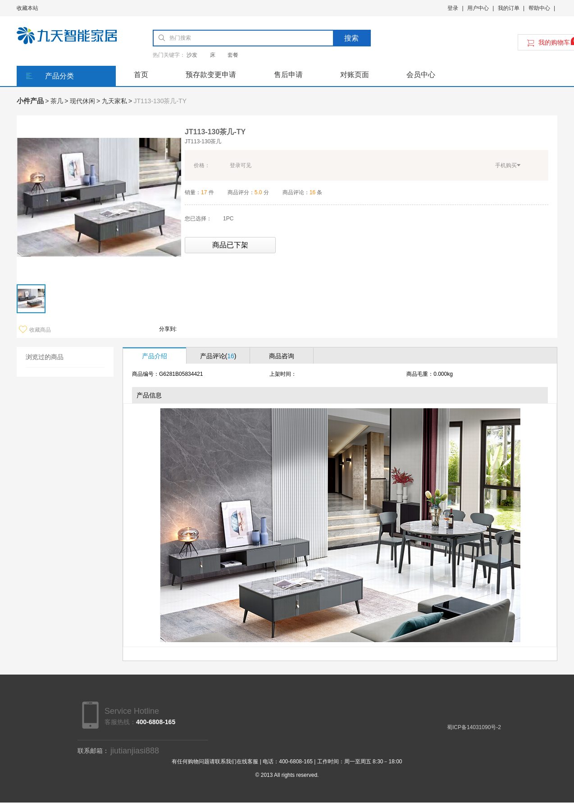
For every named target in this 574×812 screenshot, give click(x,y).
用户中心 (478, 8)
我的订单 (508, 8)
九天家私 (114, 101)
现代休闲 (82, 101)
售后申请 (288, 74)
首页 (141, 74)
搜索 (351, 38)
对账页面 (354, 74)
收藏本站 (27, 8)
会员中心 (420, 74)
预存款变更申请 (211, 74)
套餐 (233, 55)
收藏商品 (35, 330)
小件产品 (30, 101)
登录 (452, 8)
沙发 (192, 55)
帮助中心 (539, 8)
